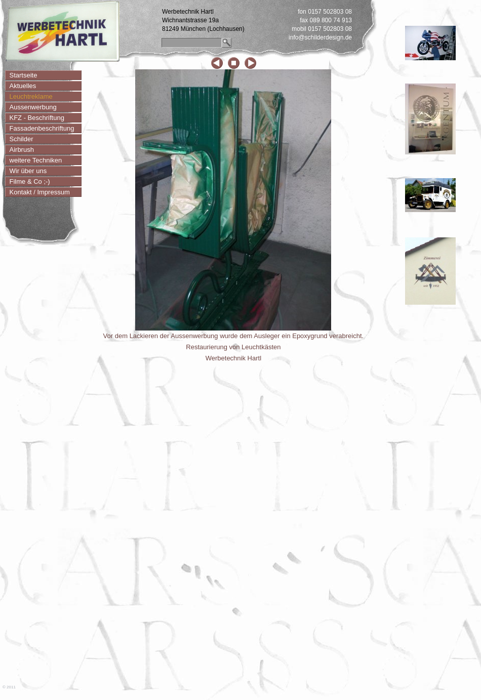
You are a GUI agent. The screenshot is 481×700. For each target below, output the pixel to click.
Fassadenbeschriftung (42, 128)
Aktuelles (23, 86)
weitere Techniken (36, 160)
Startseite (23, 75)
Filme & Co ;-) (30, 181)
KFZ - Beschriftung (37, 117)
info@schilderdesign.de (320, 37)
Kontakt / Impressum (40, 192)
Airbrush (22, 149)
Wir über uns (28, 171)
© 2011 (9, 687)
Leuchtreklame (31, 96)
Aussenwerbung (33, 107)
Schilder (21, 139)
